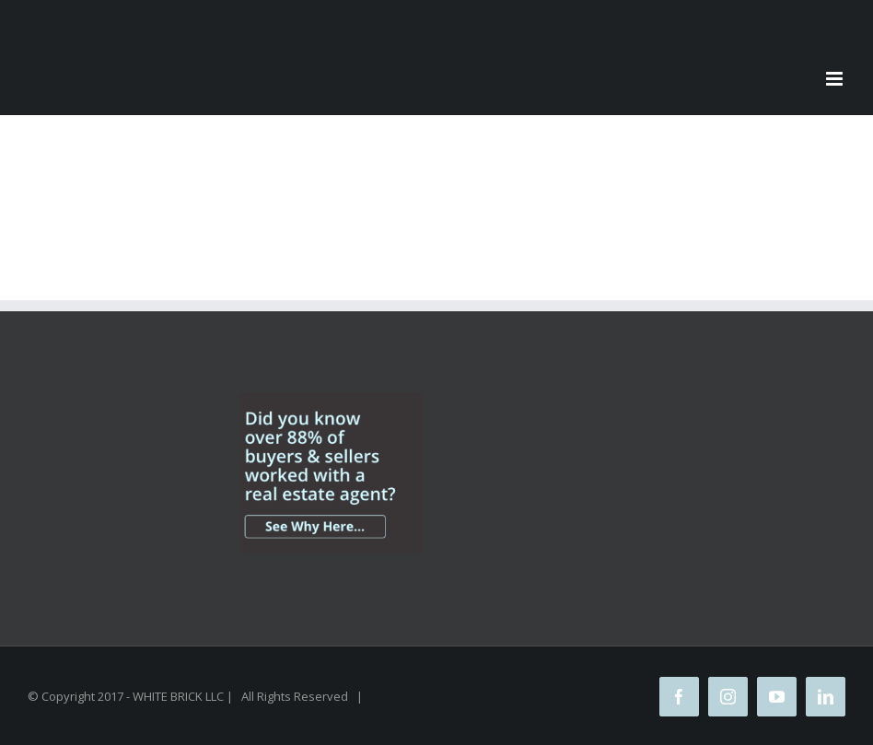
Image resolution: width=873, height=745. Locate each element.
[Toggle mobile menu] (835, 78)
